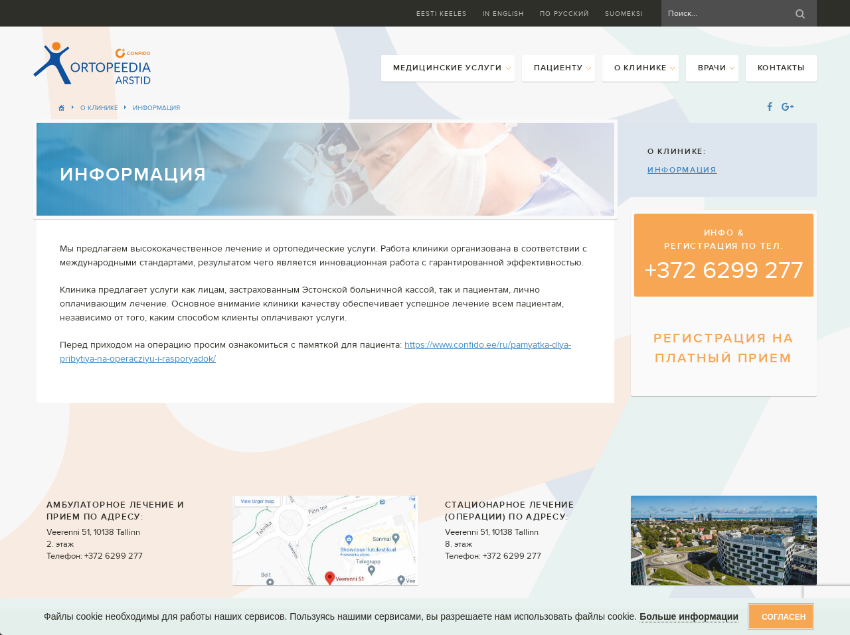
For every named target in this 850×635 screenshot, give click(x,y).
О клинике (99, 108)
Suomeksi (624, 13)
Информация (156, 108)
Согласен (784, 617)
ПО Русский (564, 13)
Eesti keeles (441, 13)
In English (503, 13)
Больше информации (688, 616)
